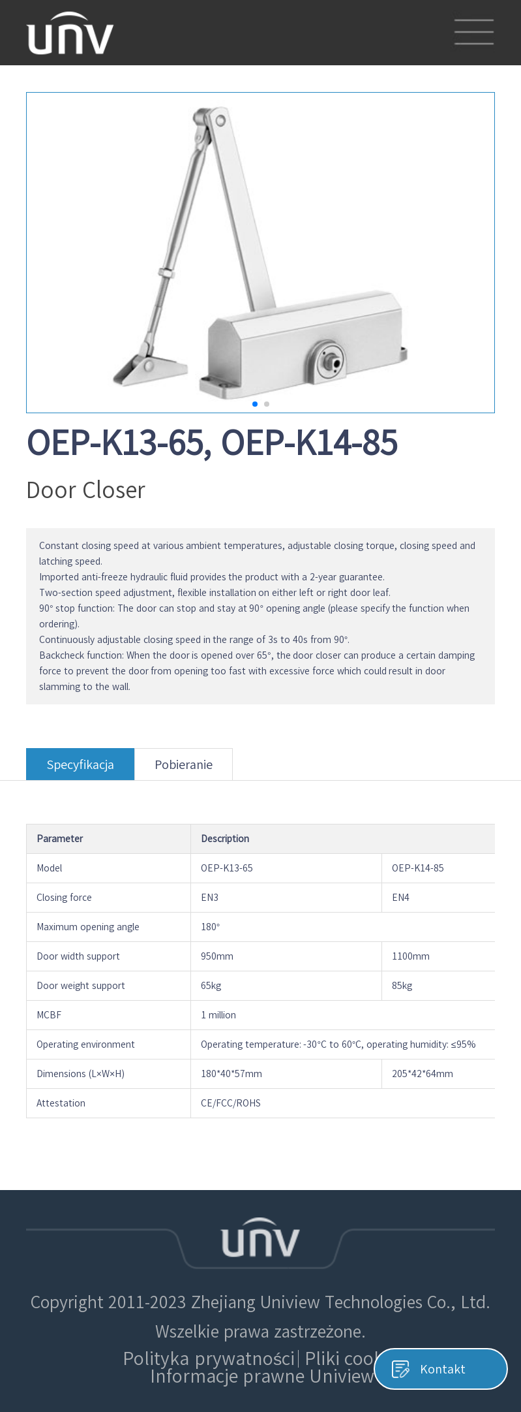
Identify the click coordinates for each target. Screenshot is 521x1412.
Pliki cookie (351, 1358)
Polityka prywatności (209, 1358)
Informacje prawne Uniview (262, 1376)
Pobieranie (184, 769)
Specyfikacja (80, 769)
